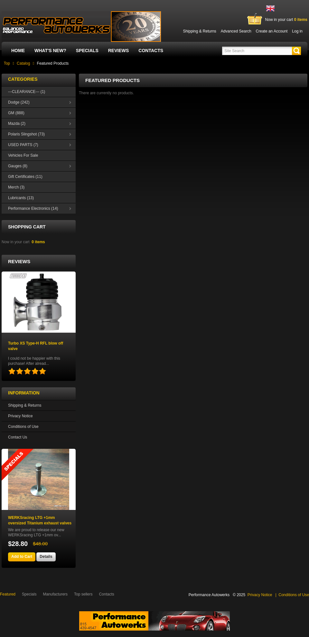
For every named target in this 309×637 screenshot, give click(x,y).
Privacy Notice (20, 416)
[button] (296, 51)
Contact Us (17, 437)
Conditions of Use (23, 426)
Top (7, 63)
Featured (7, 594)
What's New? (50, 50)
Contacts (150, 50)
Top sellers (83, 594)
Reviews (118, 50)
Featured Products (53, 63)
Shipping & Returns (24, 405)
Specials (87, 50)
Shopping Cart (27, 226)
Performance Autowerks (209, 595)
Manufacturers (55, 594)
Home (18, 50)
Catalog (23, 63)
